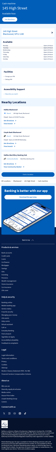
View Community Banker (14, 167)
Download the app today (28, 197)
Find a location (28, 174)
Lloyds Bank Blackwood (12, 132)
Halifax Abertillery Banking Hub (15, 155)
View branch (9, 124)
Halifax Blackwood (10, 110)
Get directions (11, 19)
